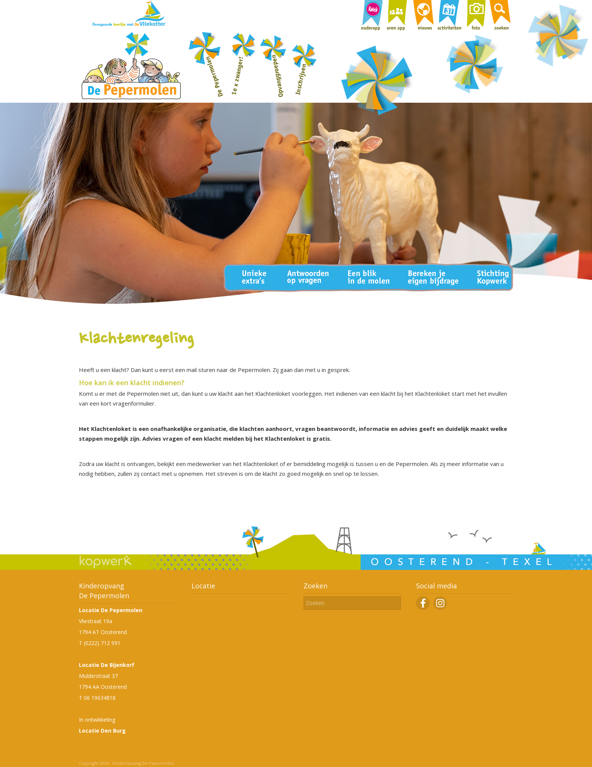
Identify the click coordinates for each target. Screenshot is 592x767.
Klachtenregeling (136, 339)
